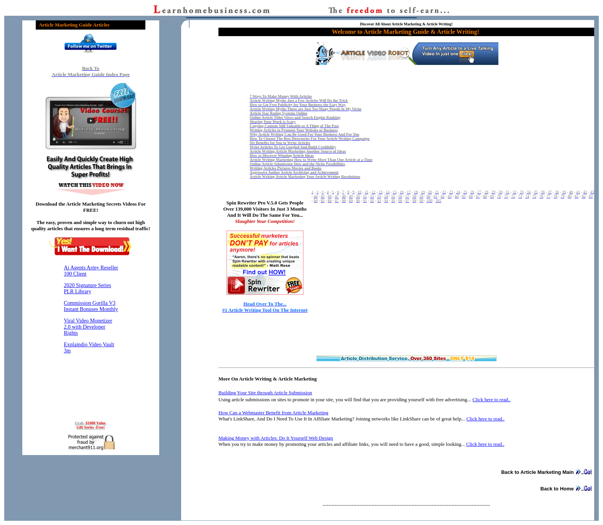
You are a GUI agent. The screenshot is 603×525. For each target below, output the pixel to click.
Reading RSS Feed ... (91, 337)
